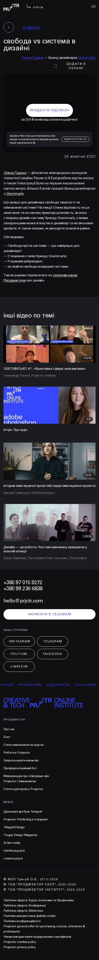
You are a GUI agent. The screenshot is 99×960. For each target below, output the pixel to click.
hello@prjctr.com (23, 601)
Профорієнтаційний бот (20, 768)
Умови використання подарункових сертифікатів (37, 937)
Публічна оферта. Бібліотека (23, 911)
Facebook (52, 654)
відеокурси (61, 685)
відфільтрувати (75, 139)
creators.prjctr (13, 858)
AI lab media (11, 843)
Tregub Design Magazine (20, 835)
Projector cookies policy (19, 942)
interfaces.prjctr (14, 850)
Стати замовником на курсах (23, 745)
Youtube (19, 654)
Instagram (19, 641)
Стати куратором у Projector (23, 789)
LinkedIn (19, 666)
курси (10, 685)
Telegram (52, 641)
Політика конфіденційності (22, 921)
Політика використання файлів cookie (29, 916)
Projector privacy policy (19, 947)
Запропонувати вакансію (21, 760)
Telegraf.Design (14, 827)
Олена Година (14, 173)
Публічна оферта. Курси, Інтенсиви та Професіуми (38, 900)
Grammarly (87, 58)
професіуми (33, 685)
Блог (6, 737)
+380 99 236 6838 (22, 588)
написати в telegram (49, 614)
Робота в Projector (16, 752)
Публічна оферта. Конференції (24, 905)
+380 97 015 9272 (22, 582)
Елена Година (32, 58)
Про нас (9, 729)
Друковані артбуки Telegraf (22, 811)
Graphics (31, 27)
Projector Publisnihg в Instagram (25, 819)
